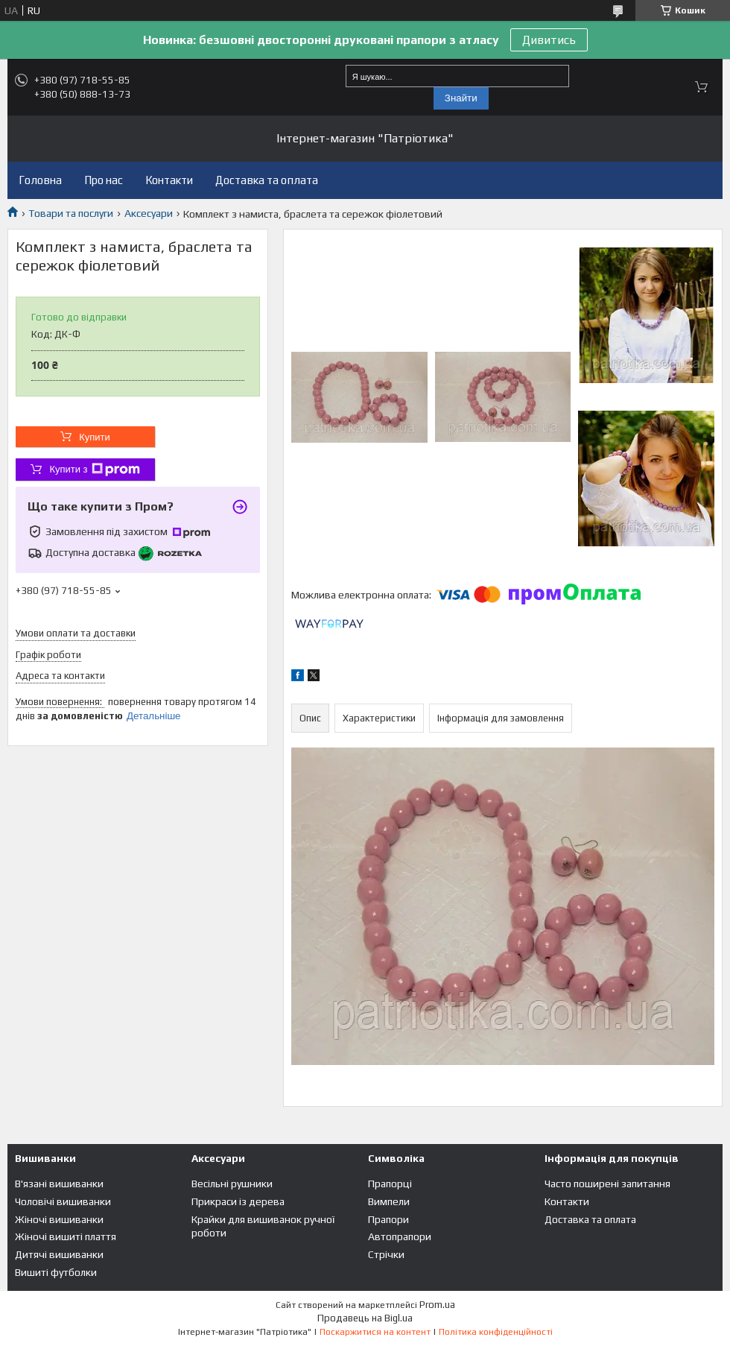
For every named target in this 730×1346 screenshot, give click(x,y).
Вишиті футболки (56, 1272)
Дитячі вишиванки (59, 1254)
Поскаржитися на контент (375, 1332)
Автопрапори (399, 1236)
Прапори (388, 1219)
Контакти (169, 180)
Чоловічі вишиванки (63, 1201)
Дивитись (549, 40)
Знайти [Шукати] (461, 98)
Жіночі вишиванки (59, 1219)
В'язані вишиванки (59, 1183)
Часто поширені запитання (607, 1183)
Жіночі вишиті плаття (65, 1236)
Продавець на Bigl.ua (365, 1318)
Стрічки (386, 1254)
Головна (40, 180)
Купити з (94, 469)
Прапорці (390, 1183)
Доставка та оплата (266, 180)
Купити (94, 437)
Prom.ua (437, 1304)
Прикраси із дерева (238, 1201)
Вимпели (389, 1201)
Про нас (103, 180)
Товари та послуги (70, 213)
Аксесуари (148, 213)
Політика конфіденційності (496, 1332)
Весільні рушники (232, 1183)
